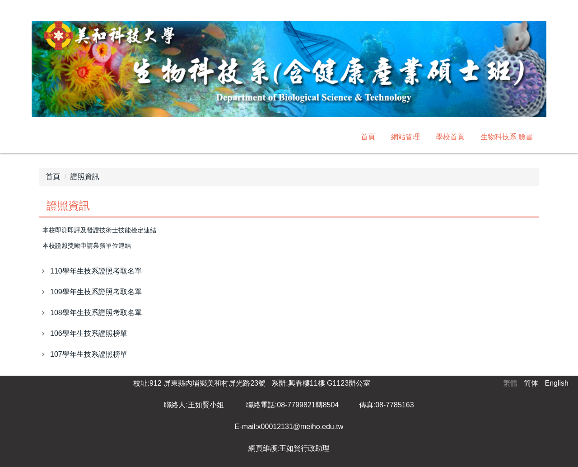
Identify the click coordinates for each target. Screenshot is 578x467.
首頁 (368, 137)
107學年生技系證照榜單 (88, 354)
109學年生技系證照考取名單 (96, 292)
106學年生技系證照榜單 (88, 333)
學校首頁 (450, 137)
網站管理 (405, 137)
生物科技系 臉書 (506, 137)
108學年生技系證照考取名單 (96, 312)
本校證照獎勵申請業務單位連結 (86, 245)
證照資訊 (84, 176)
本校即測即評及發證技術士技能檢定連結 (99, 230)
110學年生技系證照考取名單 (96, 271)
